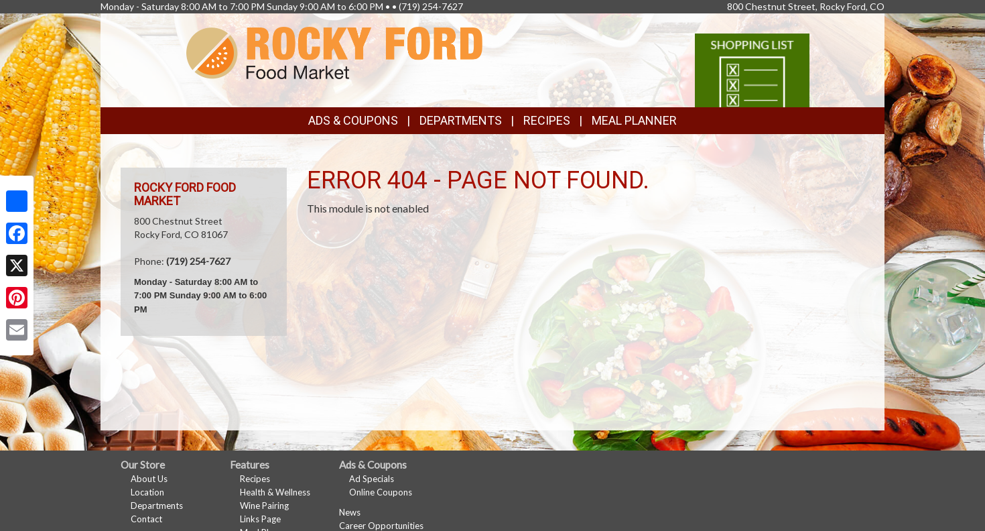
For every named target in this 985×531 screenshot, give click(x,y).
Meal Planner (634, 120)
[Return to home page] (334, 52)
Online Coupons (380, 492)
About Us (149, 478)
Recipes (546, 120)
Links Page (260, 519)
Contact (146, 519)
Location (147, 492)
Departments (157, 505)
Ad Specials (371, 478)
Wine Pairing (264, 505)
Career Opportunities (381, 525)
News (349, 512)
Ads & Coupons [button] (353, 120)
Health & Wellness (275, 492)
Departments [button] (460, 120)
